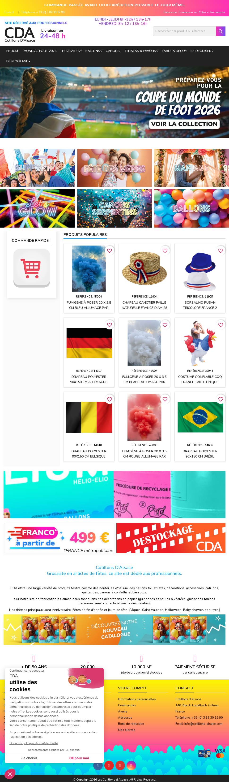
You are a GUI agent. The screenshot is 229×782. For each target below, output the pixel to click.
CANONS (113, 51)
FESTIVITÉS (71, 51)
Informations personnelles (137, 699)
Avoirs (122, 711)
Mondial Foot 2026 (40, 51)
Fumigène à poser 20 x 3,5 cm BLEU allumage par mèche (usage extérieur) (89, 307)
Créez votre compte (212, 12)
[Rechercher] (189, 31)
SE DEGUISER (201, 51)
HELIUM (12, 51)
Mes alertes (126, 730)
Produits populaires (85, 234)
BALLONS (92, 51)
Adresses (125, 718)
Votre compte (132, 688)
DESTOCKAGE (17, 61)
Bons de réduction (131, 724)
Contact (9, 12)
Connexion (185, 12)
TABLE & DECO (173, 51)
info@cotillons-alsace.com (203, 724)
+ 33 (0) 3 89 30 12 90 (50, 12)
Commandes (127, 705)
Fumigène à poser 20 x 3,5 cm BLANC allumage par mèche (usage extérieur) (144, 382)
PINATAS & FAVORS (140, 51)
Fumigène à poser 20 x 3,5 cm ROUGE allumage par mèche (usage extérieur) (144, 456)
